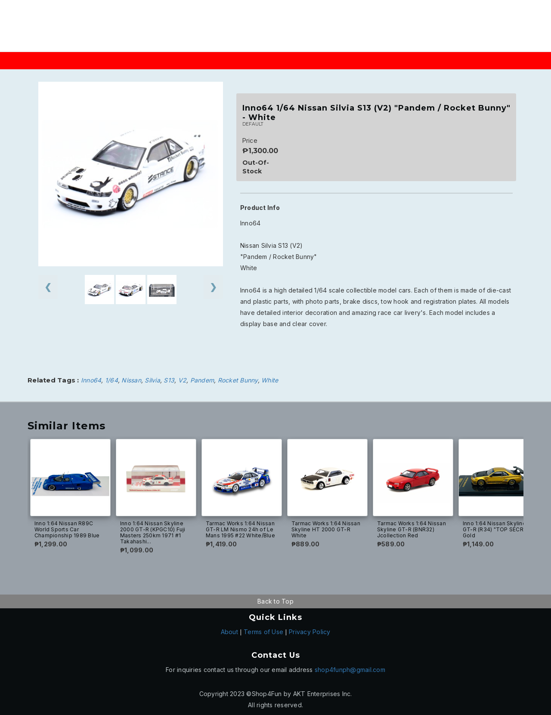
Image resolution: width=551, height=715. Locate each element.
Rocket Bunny (238, 380)
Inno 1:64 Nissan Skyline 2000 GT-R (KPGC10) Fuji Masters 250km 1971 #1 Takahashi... (153, 532)
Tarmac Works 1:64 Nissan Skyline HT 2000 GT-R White (325, 529)
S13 (169, 380)
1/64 (111, 380)
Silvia (152, 380)
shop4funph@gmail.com (350, 669)
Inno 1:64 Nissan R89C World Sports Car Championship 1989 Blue (67, 529)
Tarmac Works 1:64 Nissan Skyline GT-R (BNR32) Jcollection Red (411, 529)
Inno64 (91, 380)
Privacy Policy (310, 631)
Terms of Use (263, 631)
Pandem (202, 380)
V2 (182, 380)
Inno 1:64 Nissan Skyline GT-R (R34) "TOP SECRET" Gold (498, 529)
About (229, 631)
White (269, 380)
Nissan (131, 380)
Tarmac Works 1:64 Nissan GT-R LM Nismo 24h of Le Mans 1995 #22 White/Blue (240, 529)
